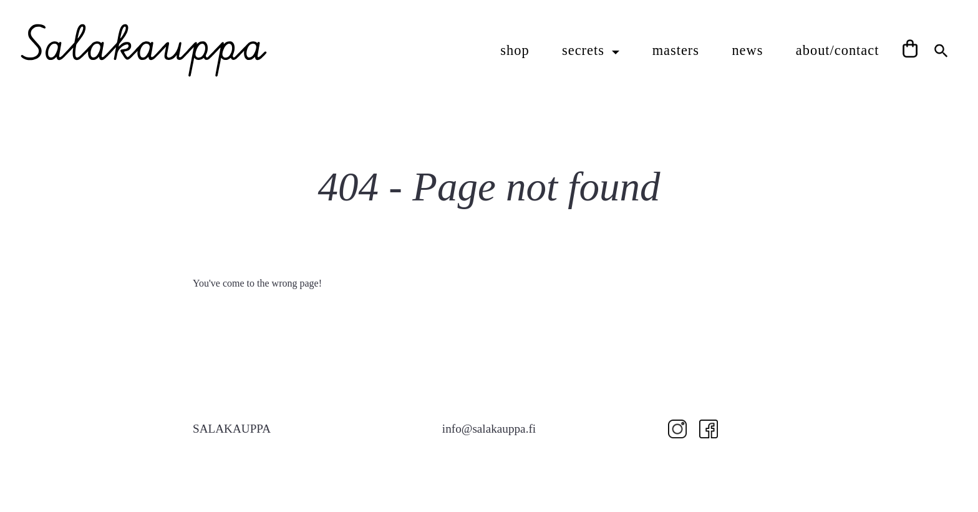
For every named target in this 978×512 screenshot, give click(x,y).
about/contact (837, 50)
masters (675, 50)
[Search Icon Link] (941, 49)
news (747, 50)
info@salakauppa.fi (489, 428)
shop (514, 50)
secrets (585, 50)
